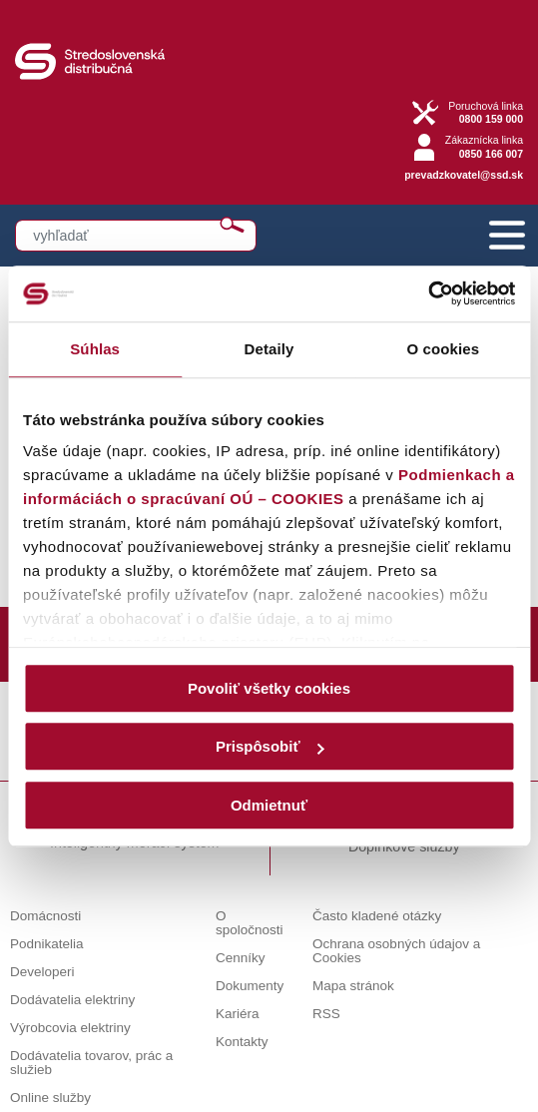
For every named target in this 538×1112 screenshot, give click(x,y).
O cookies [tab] (443, 348)
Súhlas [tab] (95, 348)
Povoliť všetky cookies (269, 688)
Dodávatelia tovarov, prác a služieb (91, 1062)
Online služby (50, 1097)
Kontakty (242, 1041)
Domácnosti (45, 915)
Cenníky (241, 957)
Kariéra (238, 1013)
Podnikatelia (47, 943)
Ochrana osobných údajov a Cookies (396, 950)
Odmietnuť (269, 805)
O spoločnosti (249, 922)
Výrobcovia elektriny (70, 1027)
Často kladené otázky (376, 915)
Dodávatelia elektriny (72, 999)
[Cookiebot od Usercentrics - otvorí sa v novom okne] (427, 293)
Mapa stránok (353, 985)
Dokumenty (249, 985)
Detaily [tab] (269, 348)
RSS (326, 1013)
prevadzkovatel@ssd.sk (463, 175)
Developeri (42, 971)
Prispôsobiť (270, 746)
